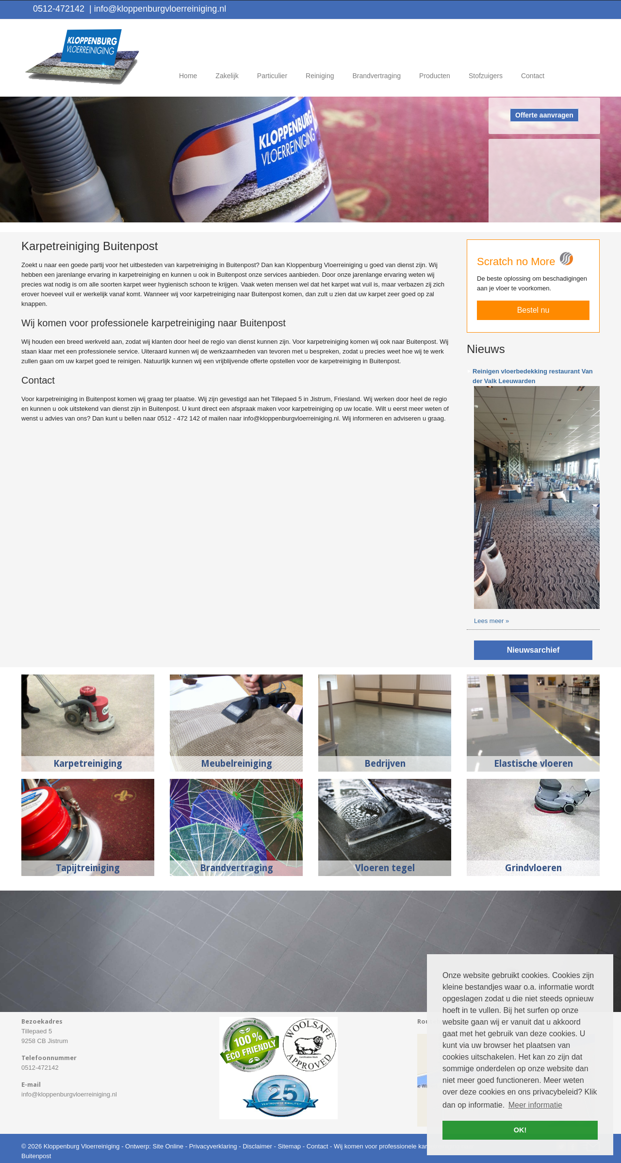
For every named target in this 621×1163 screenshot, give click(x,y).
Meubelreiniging (236, 763)
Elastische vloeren (533, 763)
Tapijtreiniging (88, 868)
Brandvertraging (236, 868)
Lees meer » (491, 620)
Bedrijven (385, 763)
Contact (317, 1146)
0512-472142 (58, 9)
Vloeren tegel (385, 868)
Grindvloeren (533, 868)
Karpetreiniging (87, 763)
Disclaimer (257, 1146)
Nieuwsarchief (533, 650)
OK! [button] (520, 1130)
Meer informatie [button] (535, 1105)
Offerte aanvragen (544, 115)
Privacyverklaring (213, 1146)
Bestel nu (533, 310)
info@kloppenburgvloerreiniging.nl (157, 9)
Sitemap (289, 1146)
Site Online (167, 1146)
